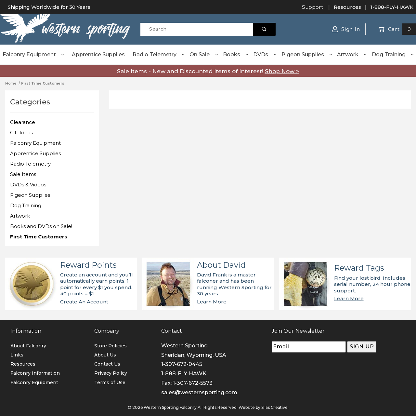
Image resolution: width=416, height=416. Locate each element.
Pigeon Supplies (307, 54)
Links (16, 355)
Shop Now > (282, 71)
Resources (347, 7)
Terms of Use (109, 382)
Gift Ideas (21, 132)
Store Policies (110, 346)
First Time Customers (38, 237)
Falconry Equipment (34, 54)
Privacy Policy (110, 373)
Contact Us (107, 364)
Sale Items (23, 174)
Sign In (346, 29)
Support (312, 7)
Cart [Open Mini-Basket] (397, 29)
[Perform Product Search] (264, 29)
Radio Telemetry (159, 54)
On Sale (203, 54)
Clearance (22, 122)
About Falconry (28, 346)
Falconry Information (35, 373)
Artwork (352, 54)
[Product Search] (196, 29)
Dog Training (393, 54)
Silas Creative (274, 407)
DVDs (265, 54)
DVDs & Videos (28, 184)
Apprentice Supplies (98, 54)
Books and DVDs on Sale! (41, 226)
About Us (105, 355)
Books (236, 54)
